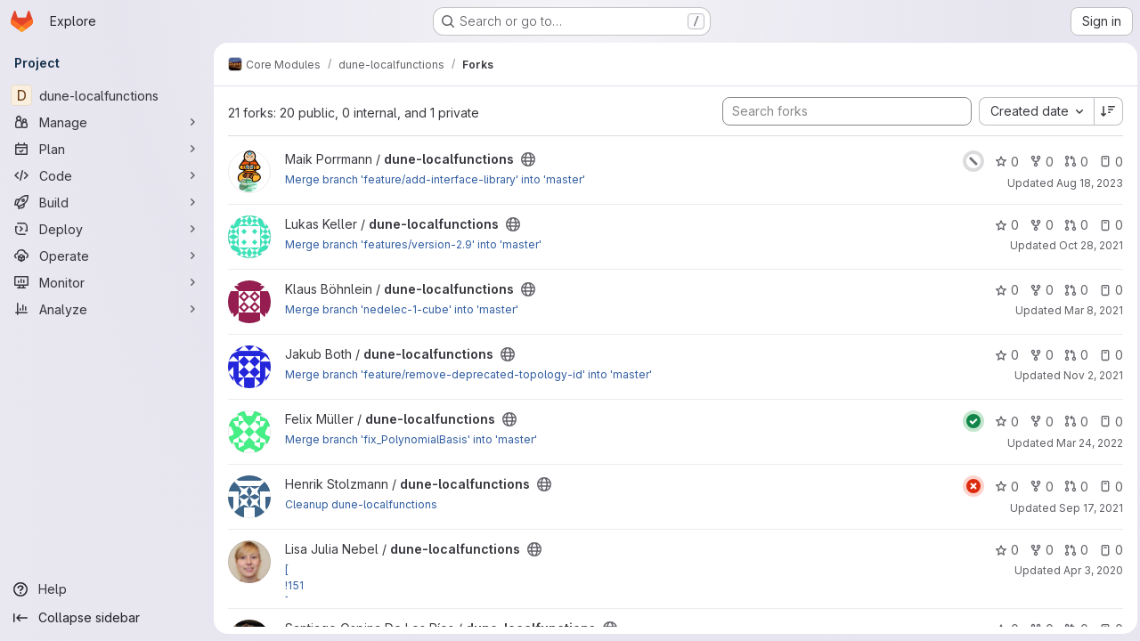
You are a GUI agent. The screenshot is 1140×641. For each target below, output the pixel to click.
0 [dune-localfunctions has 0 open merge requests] (1072, 161)
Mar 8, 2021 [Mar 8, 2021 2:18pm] (1089, 310)
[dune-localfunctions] (107, 95)
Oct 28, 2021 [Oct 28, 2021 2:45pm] (1086, 245)
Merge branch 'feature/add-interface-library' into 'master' (435, 179)
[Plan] (107, 148)
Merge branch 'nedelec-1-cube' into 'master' (401, 309)
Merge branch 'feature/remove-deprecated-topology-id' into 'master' (468, 374)
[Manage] (107, 122)
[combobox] (1031, 111)
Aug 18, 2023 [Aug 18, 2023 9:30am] (1085, 183)
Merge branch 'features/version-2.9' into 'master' (413, 244)
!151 (294, 585)
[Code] (107, 175)
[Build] (107, 202)
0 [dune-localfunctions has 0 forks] (1037, 161)
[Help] (107, 589)
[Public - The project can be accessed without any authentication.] (528, 159)
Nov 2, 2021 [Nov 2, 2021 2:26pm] (1089, 375)
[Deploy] (107, 228)
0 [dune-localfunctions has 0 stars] (1002, 161)
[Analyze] (107, 308)
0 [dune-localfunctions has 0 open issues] (1107, 161)
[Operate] (107, 255)
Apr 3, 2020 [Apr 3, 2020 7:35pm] (1089, 570)
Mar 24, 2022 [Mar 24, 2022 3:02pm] (1085, 443)
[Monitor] (107, 282)
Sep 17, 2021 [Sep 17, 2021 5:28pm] (1086, 508)
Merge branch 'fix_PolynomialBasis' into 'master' (411, 439)
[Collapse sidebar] (107, 617)
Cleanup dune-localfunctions (361, 504)
